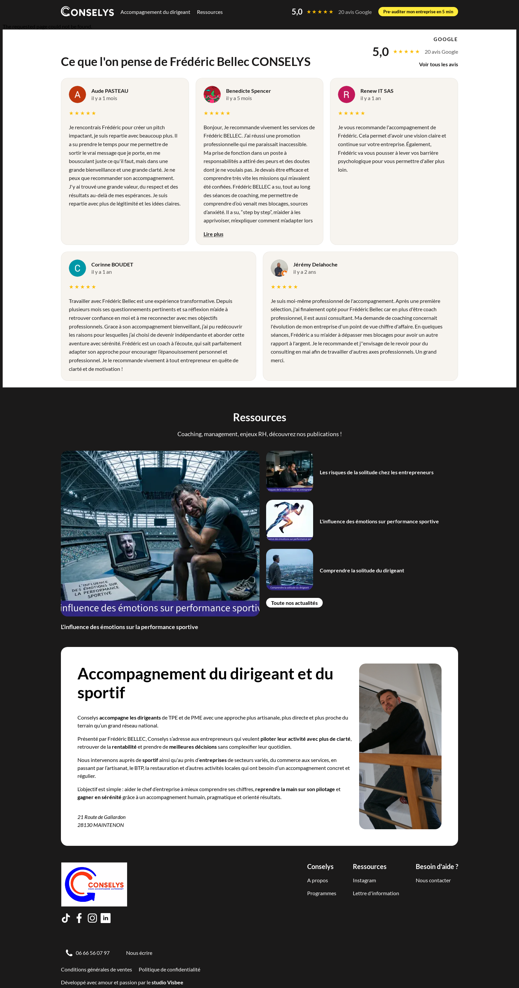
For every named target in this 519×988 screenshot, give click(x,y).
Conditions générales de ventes (96, 969)
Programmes (321, 893)
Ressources (210, 12)
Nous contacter (433, 880)
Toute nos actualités (294, 603)
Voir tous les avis (438, 64)
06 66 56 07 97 (93, 953)
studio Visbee (167, 982)
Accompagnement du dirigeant (155, 12)
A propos (317, 880)
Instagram (364, 880)
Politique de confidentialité (169, 969)
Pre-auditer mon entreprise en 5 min (418, 11)
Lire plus (213, 234)
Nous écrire (139, 953)
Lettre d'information (376, 893)
